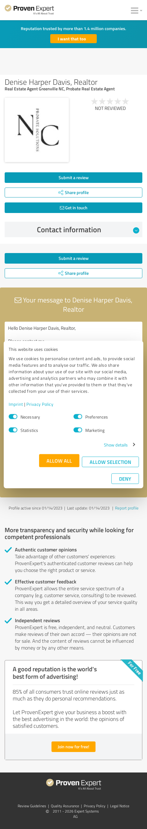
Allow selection (110, 461)
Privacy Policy (39, 404)
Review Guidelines (32, 806)
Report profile (127, 508)
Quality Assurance (65, 806)
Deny (125, 478)
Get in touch (73, 208)
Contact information (88, 229)
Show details (116, 444)
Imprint (16, 404)
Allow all (59, 460)
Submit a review (74, 177)
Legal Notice (119, 806)
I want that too (72, 38)
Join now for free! (73, 747)
